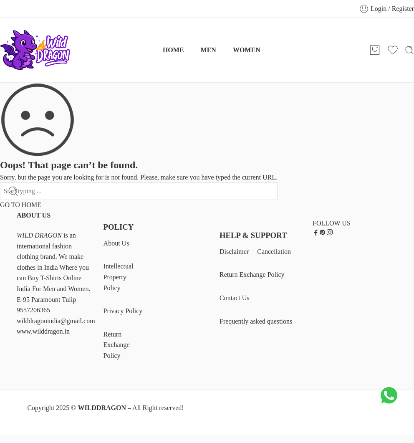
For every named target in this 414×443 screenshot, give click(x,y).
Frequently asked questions (256, 321)
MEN (208, 49)
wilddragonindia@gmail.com (56, 320)
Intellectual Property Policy (119, 277)
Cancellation (274, 251)
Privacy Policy (123, 310)
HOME (173, 49)
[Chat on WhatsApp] (388, 403)
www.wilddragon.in (43, 331)
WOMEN (246, 49)
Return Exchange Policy (117, 345)
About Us (116, 243)
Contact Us (235, 297)
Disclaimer (234, 251)
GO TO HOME (20, 204)
